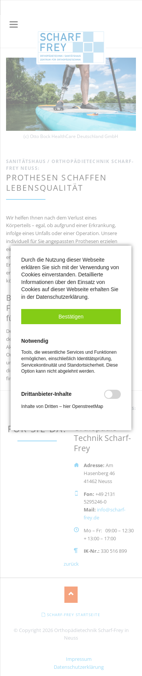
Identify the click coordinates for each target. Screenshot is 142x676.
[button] (71, 316)
